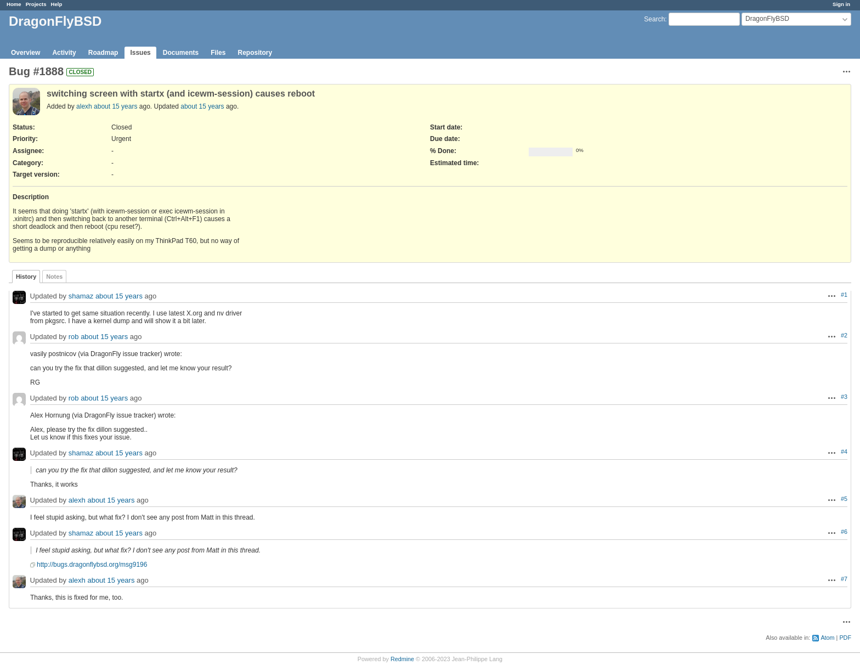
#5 (844, 498)
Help (57, 4)
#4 (844, 451)
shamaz (81, 296)
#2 (844, 335)
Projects (36, 4)
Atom (827, 637)
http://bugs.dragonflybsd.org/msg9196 (92, 564)
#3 (844, 396)
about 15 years (115, 106)
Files (218, 53)
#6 (844, 531)
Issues (140, 53)
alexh (84, 106)
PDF (845, 637)
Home (14, 4)
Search (654, 19)
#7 (844, 579)
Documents (181, 53)
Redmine (402, 659)
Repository (254, 53)
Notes (54, 276)
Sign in (841, 4)
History (26, 276)
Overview (25, 53)
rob (74, 337)
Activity (64, 53)
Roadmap (103, 53)
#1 (844, 294)
